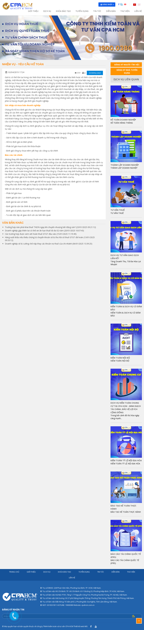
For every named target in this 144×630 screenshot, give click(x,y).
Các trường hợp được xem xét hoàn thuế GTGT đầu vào (30, 234)
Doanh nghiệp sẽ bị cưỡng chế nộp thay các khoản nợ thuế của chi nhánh (38, 243)
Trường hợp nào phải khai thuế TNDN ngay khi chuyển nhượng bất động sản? (40, 227)
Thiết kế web (79, 626)
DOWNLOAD (95, 73)
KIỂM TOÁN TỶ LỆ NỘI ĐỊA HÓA (126, 460)
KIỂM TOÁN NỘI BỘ (120, 357)
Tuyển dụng (82, 11)
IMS (86, 626)
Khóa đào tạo (63, 11)
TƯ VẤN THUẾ (118, 209)
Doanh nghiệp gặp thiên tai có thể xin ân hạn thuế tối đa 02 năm (34, 230)
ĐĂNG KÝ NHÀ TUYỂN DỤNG (127, 71)
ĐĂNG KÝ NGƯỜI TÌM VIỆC (127, 64)
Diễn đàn (111, 11)
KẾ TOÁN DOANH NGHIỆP (123, 119)
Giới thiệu (33, 11)
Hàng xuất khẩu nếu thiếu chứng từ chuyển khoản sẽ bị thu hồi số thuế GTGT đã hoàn (44, 237)
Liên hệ (138, 11)
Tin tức (97, 11)
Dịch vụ (47, 11)
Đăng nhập (108, 4)
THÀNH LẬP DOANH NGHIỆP (125, 164)
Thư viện (125, 11)
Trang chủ (14, 572)
